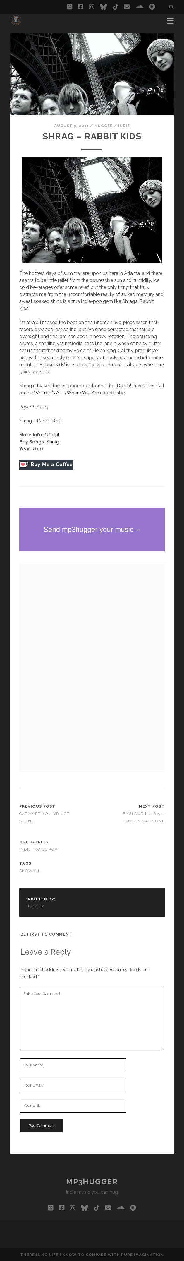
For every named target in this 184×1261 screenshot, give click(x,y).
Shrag (53, 442)
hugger (103, 126)
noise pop (46, 849)
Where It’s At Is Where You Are (66, 392)
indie (124, 126)
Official (51, 435)
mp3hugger (92, 1181)
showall (29, 870)
